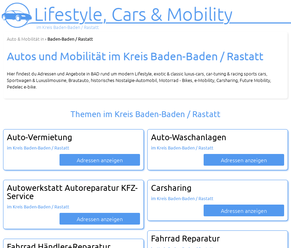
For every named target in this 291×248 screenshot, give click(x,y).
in (25, 38)
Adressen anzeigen (100, 160)
